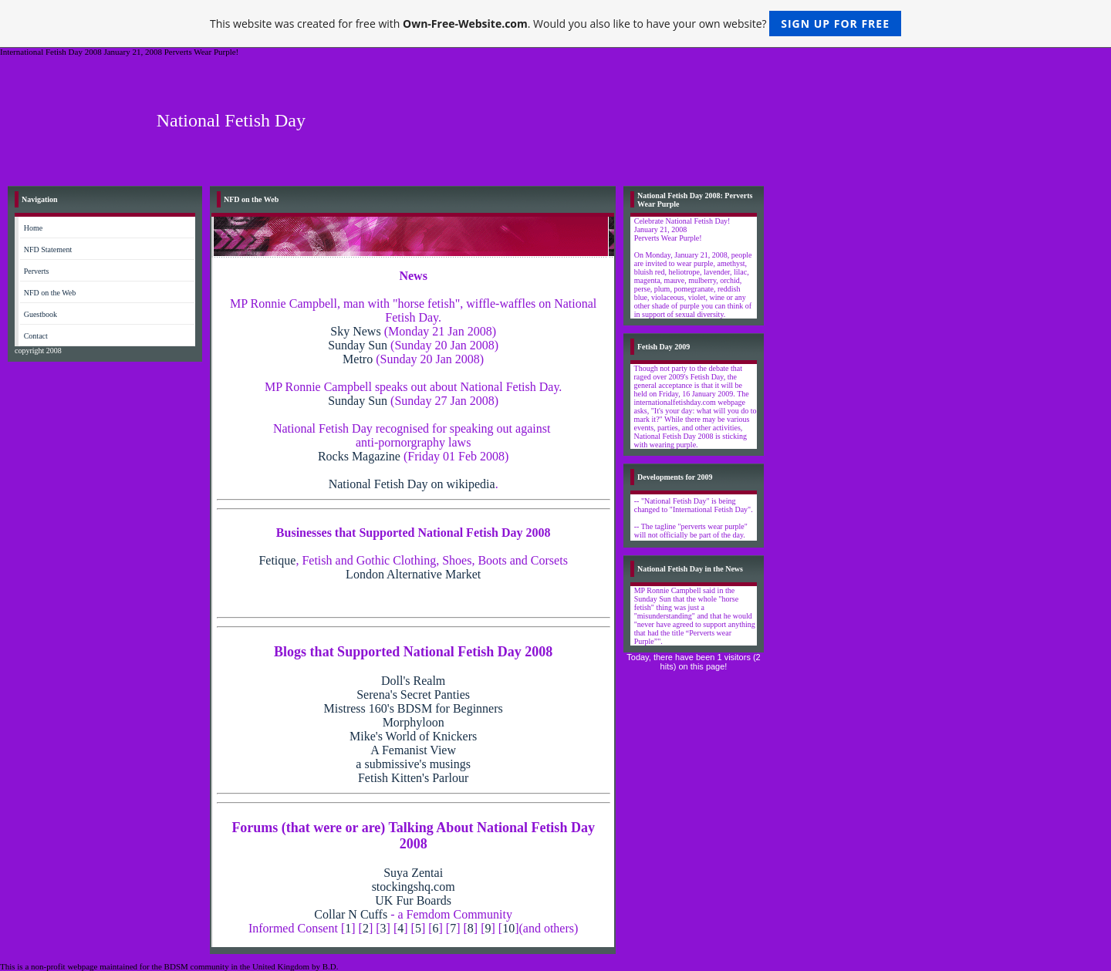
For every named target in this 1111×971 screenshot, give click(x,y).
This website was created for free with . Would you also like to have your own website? (555, 23)
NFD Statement (48, 249)
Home (33, 228)
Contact (36, 336)
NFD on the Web (50, 292)
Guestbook (40, 314)
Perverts (36, 271)
